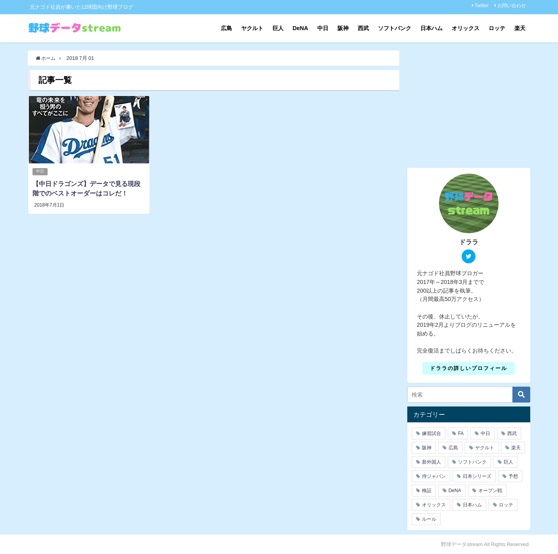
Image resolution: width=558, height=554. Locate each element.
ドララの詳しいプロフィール (468, 368)
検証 (426, 490)
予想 (513, 476)
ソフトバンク (394, 28)
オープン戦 (490, 490)
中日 (322, 28)
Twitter (482, 5)
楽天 (519, 28)
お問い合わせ (511, 5)
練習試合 (431, 433)
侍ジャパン (434, 476)
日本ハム (431, 28)
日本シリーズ (477, 476)
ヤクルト (252, 28)
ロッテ (497, 28)
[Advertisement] (474, 105)
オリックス (465, 28)
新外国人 (431, 462)
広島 (226, 28)
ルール (429, 519)
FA (461, 433)
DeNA (300, 28)
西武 (363, 28)
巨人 (278, 28)
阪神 (343, 28)
